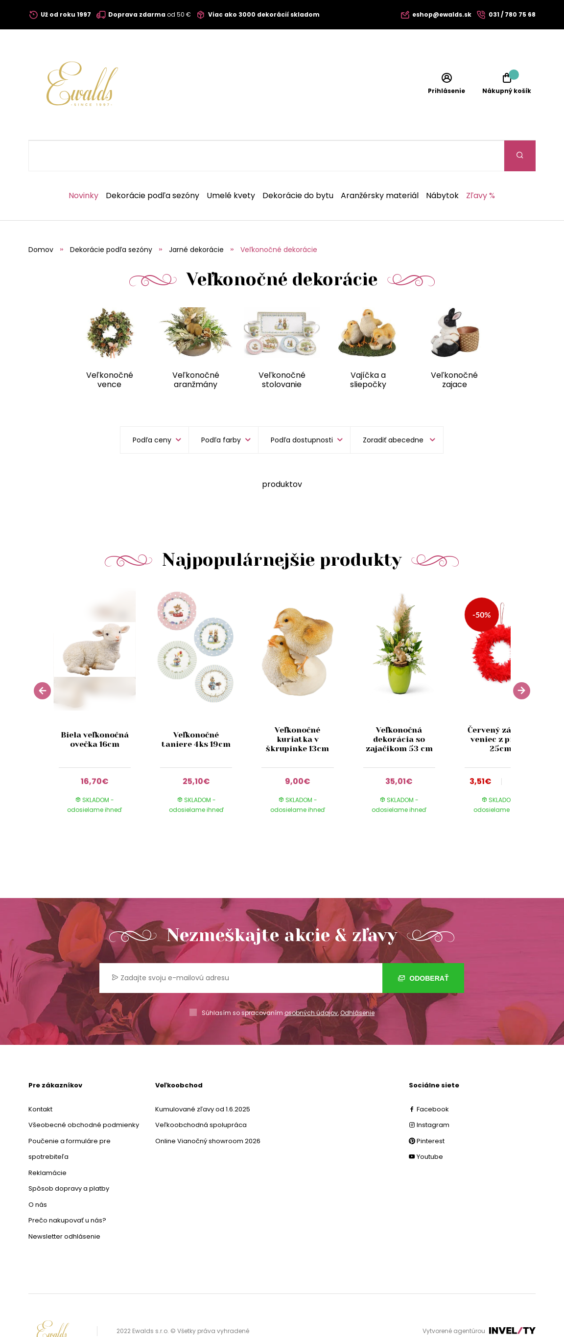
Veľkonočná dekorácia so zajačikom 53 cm (399, 708)
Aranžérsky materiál (380, 165)
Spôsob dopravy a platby (68, 1157)
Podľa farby (221, 409)
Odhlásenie (357, 982)
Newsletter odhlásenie (64, 1205)
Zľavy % (480, 165)
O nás (37, 1173)
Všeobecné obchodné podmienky (83, 1094)
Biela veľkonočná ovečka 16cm (95, 708)
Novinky (83, 165)
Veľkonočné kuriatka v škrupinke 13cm (297, 708)
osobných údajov (311, 982)
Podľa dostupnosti (302, 409)
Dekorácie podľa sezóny (152, 165)
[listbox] (397, 409)
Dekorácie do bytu (297, 165)
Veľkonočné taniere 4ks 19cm (196, 708)
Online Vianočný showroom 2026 (207, 1110)
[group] (104, 676)
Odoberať (423, 947)
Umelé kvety (231, 165)
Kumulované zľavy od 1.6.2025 (202, 1078)
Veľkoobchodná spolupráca (201, 1094)
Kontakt (40, 1078)
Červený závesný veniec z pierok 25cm (500, 708)
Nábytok (442, 165)
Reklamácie (47, 1142)
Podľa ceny (152, 409)
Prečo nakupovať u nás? (67, 1189)
